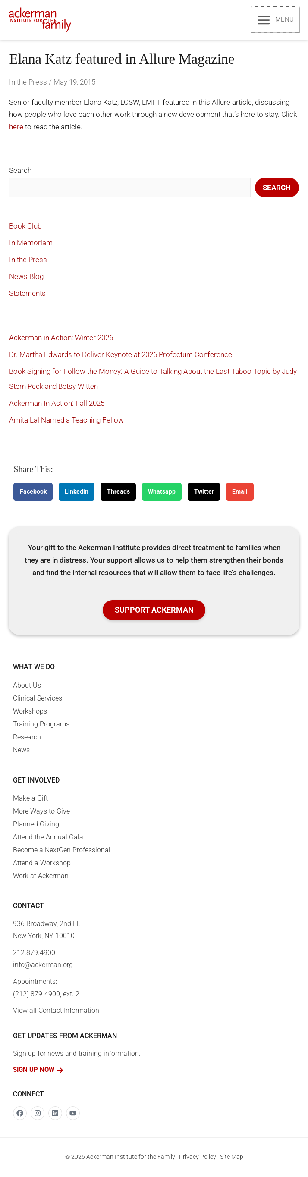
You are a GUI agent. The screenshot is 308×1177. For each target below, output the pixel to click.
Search (20, 171)
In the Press (28, 82)
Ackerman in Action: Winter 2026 (61, 338)
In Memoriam (31, 243)
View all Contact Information (56, 1011)
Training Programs (41, 725)
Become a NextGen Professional (61, 851)
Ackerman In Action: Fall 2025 (56, 404)
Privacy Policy (197, 1157)
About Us (27, 686)
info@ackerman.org (43, 966)
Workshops (30, 712)
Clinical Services (37, 699)
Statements (27, 294)
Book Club (25, 226)
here (16, 127)
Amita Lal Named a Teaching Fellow (66, 420)
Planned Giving (36, 825)
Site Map (231, 1157)
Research (27, 738)
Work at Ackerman (41, 877)
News (21, 751)
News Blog (26, 277)
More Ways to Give (41, 812)
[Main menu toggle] (275, 20)
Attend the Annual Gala (48, 838)
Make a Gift (30, 799)
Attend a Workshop (42, 864)
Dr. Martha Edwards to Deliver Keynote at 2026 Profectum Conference (120, 355)
